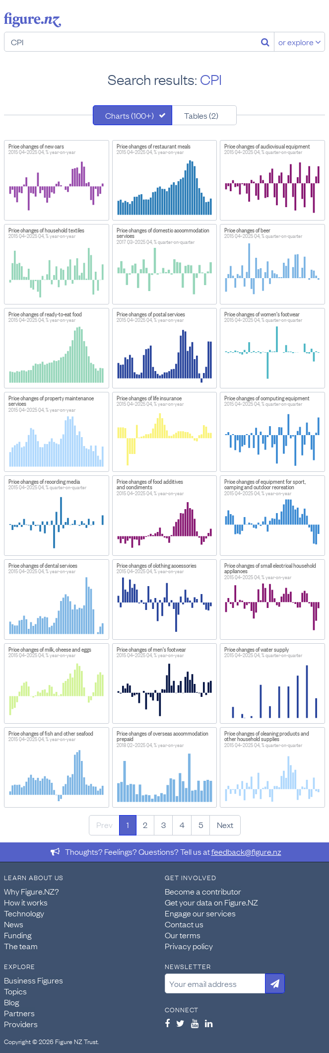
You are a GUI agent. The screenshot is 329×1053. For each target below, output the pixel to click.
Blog (11, 1001)
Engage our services (200, 912)
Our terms (182, 934)
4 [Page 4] (182, 824)
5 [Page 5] (200, 824)
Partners (19, 1012)
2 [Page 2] (145, 824)
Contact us (184, 923)
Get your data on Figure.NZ (211, 902)
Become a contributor (203, 891)
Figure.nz (32, 19)
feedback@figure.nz (246, 851)
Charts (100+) (129, 115)
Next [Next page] (225, 824)
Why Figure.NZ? (31, 891)
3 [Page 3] (163, 824)
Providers (21, 1023)
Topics (15, 990)
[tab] (132, 115)
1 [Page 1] (128, 824)
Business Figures (33, 980)
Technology (24, 912)
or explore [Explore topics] (299, 41)
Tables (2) (201, 115)
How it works (26, 902)
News (13, 923)
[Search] (265, 42)
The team (21, 945)
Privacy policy (189, 945)
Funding (17, 934)
